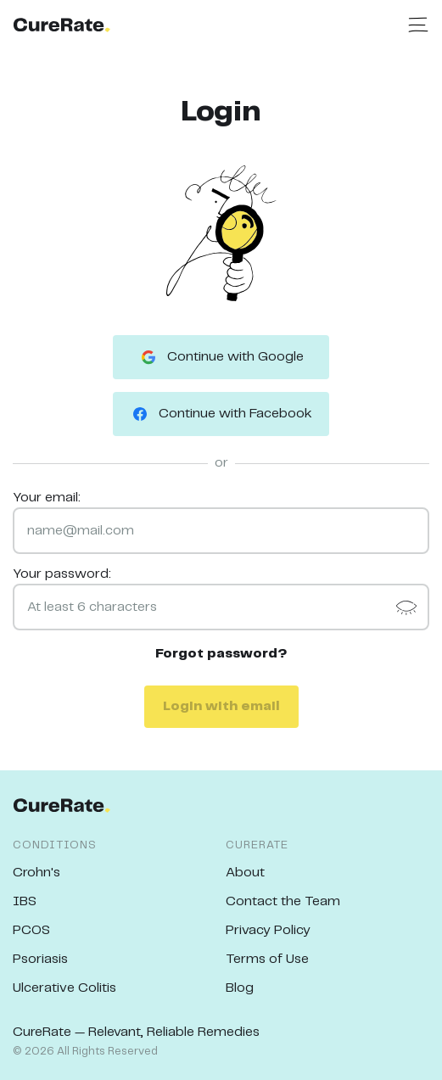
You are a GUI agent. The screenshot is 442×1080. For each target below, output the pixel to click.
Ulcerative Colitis (64, 988)
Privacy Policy (268, 930)
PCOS (31, 930)
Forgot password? (221, 653)
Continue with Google (221, 357)
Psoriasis (40, 959)
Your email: (47, 497)
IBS (24, 901)
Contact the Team (283, 901)
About (245, 872)
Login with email (221, 706)
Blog (240, 988)
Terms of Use (267, 959)
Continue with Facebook (221, 414)
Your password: (62, 574)
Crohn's (36, 872)
